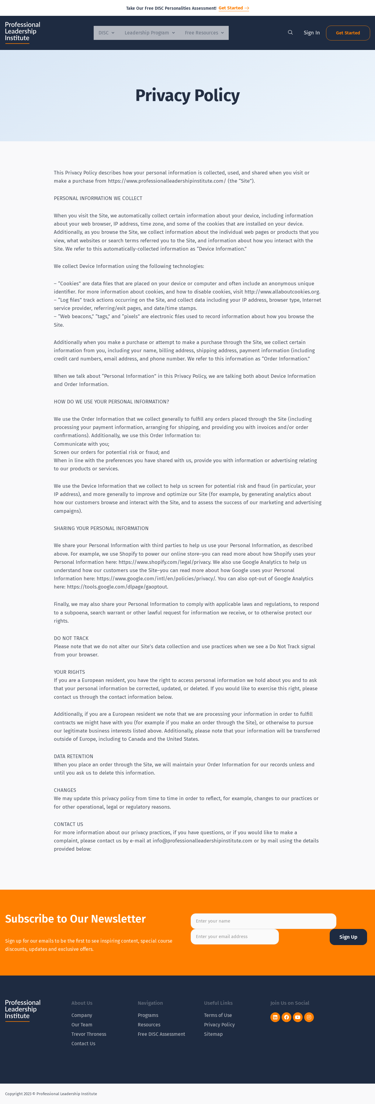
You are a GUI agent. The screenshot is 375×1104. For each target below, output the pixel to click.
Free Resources (206, 33)
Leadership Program (150, 33)
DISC (105, 33)
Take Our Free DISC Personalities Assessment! (171, 8)
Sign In (312, 33)
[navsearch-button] (290, 33)
